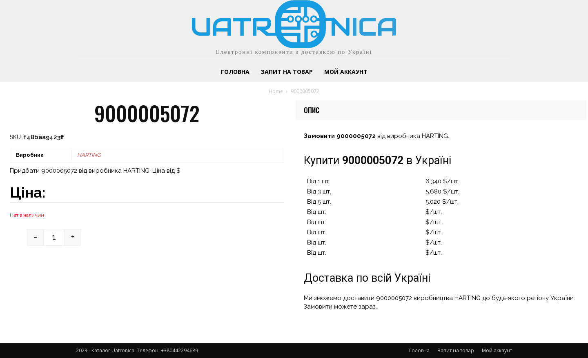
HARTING (88, 155)
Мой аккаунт (497, 350)
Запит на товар (455, 350)
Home (276, 91)
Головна (419, 350)
